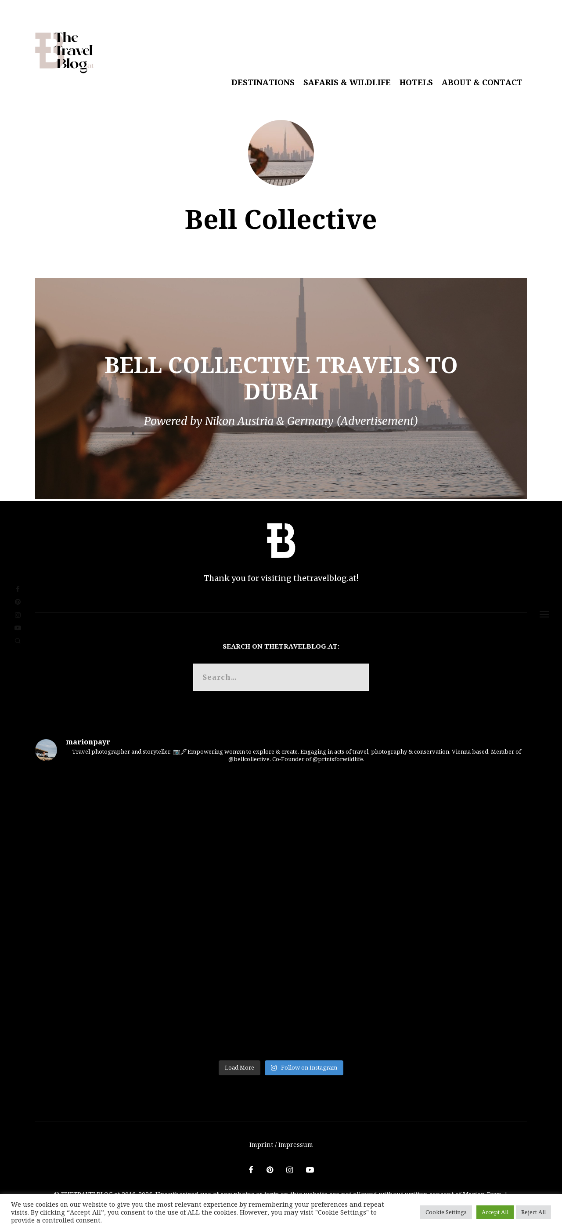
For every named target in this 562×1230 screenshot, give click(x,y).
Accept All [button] (495, 1212)
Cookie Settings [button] (446, 1212)
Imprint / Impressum (281, 1144)
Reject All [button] (533, 1212)
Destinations (263, 82)
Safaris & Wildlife (347, 82)
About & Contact (482, 82)
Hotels (416, 82)
